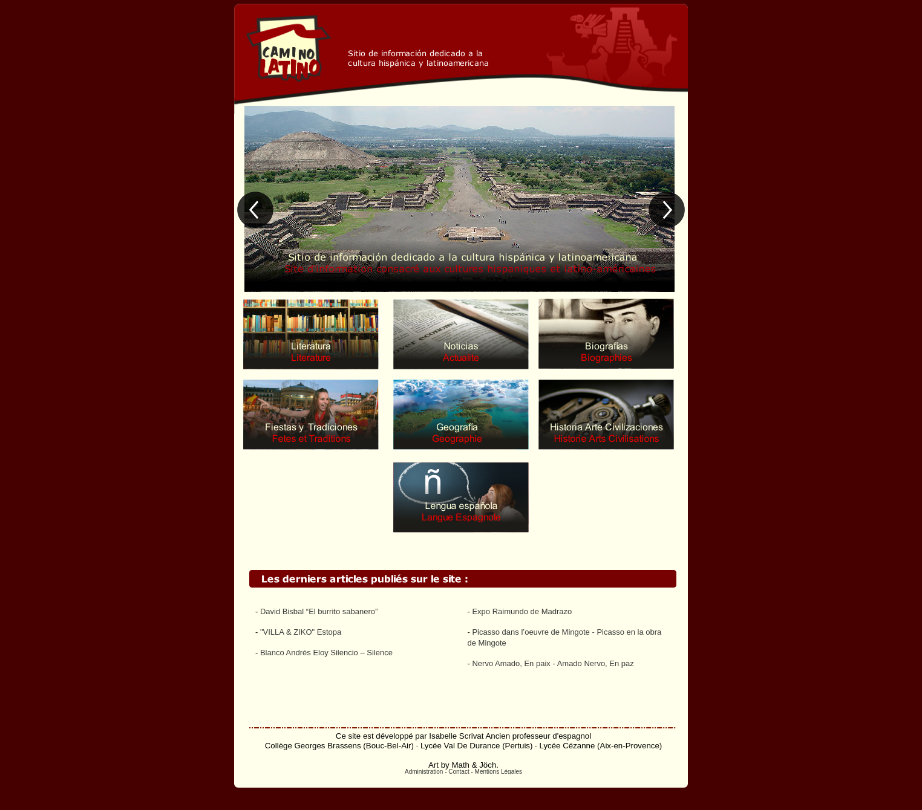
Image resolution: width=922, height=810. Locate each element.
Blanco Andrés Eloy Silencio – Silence (326, 652)
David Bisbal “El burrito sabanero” (319, 611)
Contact (458, 771)
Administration (424, 771)
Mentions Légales (498, 771)
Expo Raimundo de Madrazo (522, 611)
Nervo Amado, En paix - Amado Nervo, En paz (552, 663)
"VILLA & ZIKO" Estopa (300, 632)
